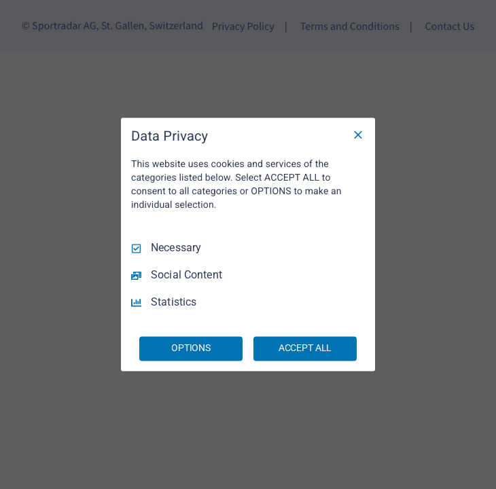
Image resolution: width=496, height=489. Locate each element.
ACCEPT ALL (305, 348)
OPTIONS (191, 348)
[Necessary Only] (358, 134)
